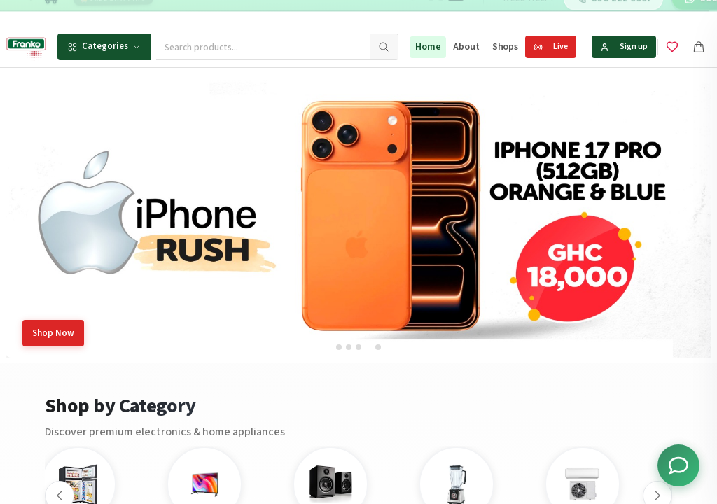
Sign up (624, 46)
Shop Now (53, 333)
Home (427, 47)
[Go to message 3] (451, 13)
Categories (104, 46)
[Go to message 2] (436, 13)
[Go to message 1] (426, 13)
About (466, 47)
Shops (505, 47)
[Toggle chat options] (678, 465)
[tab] (339, 347)
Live (551, 46)
